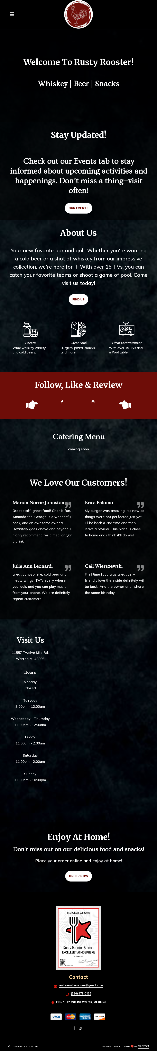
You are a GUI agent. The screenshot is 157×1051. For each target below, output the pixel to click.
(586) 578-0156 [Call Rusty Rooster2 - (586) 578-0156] (81, 993)
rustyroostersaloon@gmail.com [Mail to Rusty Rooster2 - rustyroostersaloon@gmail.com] (81, 985)
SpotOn (143, 1046)
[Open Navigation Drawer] (12, 14)
